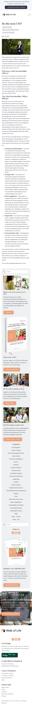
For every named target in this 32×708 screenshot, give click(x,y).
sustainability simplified (16, 505)
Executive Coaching (8, 663)
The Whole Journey (7, 672)
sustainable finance (16, 511)
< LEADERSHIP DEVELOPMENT (16, 7)
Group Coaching (7, 677)
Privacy (4, 695)
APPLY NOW (10, 403)
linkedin (16, 482)
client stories (16, 456)
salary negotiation (16, 502)
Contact (4, 691)
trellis (16, 513)
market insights (16, 485)
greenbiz (16, 465)
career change (6, 27)
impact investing (16, 467)
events (16, 462)
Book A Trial (5, 686)
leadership (16, 479)
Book (3, 679)
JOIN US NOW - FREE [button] (11, 618)
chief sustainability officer (10, 30)
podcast (16, 493)
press (16, 496)
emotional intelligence (16, 459)
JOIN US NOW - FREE (13, 439)
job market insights (8, 32)
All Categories (16, 447)
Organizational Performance (10, 665)
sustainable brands (16, 508)
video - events (16, 516)
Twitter (16, 255)
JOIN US (8, 312)
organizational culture (16, 488)
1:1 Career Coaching (8, 674)
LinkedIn (4, 258)
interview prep (16, 470)
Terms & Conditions (7, 693)
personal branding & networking (16, 490)
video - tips (16, 519)
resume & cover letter (16, 499)
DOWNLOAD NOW (12, 369)
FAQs (3, 688)
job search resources (16, 476)
